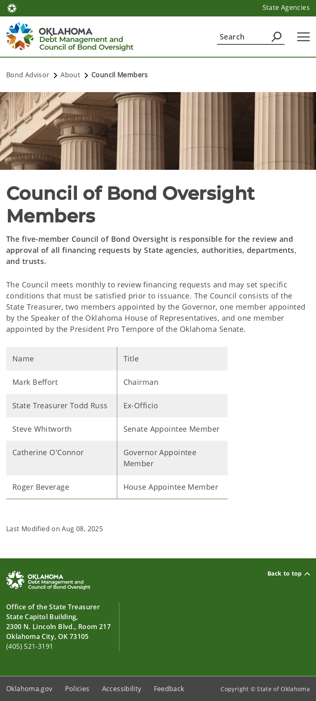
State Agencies (286, 7)
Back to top (288, 573)
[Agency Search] (276, 36)
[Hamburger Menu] (303, 36)
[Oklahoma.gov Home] (12, 8)
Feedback (169, 688)
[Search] (251, 36)
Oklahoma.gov (29, 688)
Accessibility (122, 688)
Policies (77, 688)
